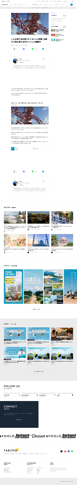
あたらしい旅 (60, 20)
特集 (22, 4)
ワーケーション (58, 21)
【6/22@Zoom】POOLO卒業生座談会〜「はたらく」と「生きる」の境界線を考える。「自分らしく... (14, 342)
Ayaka (20, 58)
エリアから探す (58, 33)
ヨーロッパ (53, 21)
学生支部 (54, 1)
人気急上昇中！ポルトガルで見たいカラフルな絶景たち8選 (14, 250)
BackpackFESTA (30, 470)
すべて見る (64, 26)
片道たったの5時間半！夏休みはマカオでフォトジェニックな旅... (60, 30)
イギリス (5, 224)
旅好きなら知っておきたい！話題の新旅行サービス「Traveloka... (60, 40)
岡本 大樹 (60, 229)
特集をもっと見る (36, 309)
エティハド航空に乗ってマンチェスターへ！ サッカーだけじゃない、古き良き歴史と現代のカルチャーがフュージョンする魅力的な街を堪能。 (15, 227)
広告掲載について (60, 1)
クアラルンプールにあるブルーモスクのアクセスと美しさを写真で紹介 (38, 250)
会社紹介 (43, 1)
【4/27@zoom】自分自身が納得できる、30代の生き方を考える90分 (62, 362)
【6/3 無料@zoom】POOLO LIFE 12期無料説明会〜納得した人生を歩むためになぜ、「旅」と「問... (15, 362)
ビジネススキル (30, 469)
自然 (40, 4)
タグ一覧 (64, 15)
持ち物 (38, 469)
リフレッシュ (51, 4)
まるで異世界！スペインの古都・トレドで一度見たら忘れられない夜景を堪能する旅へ (38, 227)
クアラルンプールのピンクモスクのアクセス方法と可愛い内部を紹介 (62, 250)
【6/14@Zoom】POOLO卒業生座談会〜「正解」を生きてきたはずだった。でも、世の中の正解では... (38, 342)
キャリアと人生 (45, 4)
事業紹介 (47, 1)
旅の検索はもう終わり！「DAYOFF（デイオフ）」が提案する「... (60, 35)
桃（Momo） (36, 252)
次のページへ (36, 148)
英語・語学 (57, 4)
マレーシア (29, 247)
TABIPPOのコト (54, 20)
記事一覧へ (22, 62)
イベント (24, 4)
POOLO (51, 1)
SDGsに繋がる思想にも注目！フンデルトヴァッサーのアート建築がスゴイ (61, 227)
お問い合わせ (66, 1)
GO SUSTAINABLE (54, 224)
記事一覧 (18, 4)
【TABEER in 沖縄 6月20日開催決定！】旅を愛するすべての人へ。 (61, 342)
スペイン (29, 224)
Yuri (11, 252)
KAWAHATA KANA (37, 229)
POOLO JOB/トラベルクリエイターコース (58, 18)
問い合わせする (19, 419)
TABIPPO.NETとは (37, 1)
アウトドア (29, 471)
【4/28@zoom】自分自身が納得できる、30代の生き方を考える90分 (38, 362)
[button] (72, 266)
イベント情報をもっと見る (38, 371)
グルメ (38, 471)
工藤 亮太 (12, 230)
